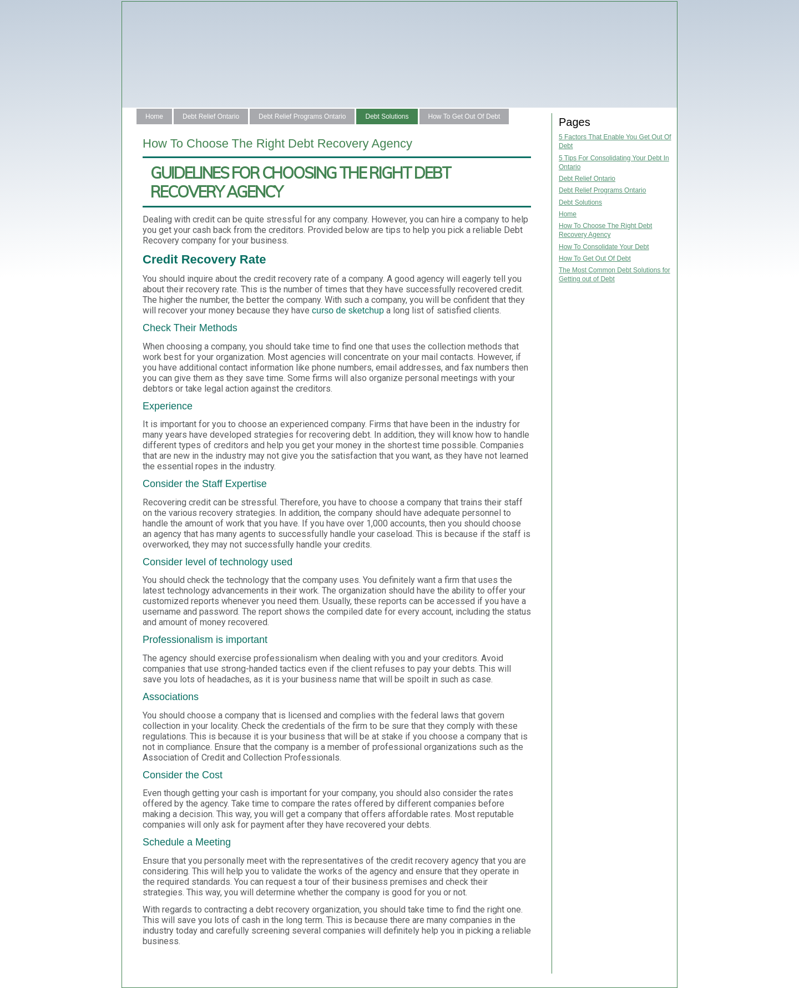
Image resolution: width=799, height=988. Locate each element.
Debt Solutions (386, 116)
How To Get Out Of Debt (464, 116)
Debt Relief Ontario (211, 116)
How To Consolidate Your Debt (604, 247)
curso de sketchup (348, 310)
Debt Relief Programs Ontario (302, 116)
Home (154, 116)
